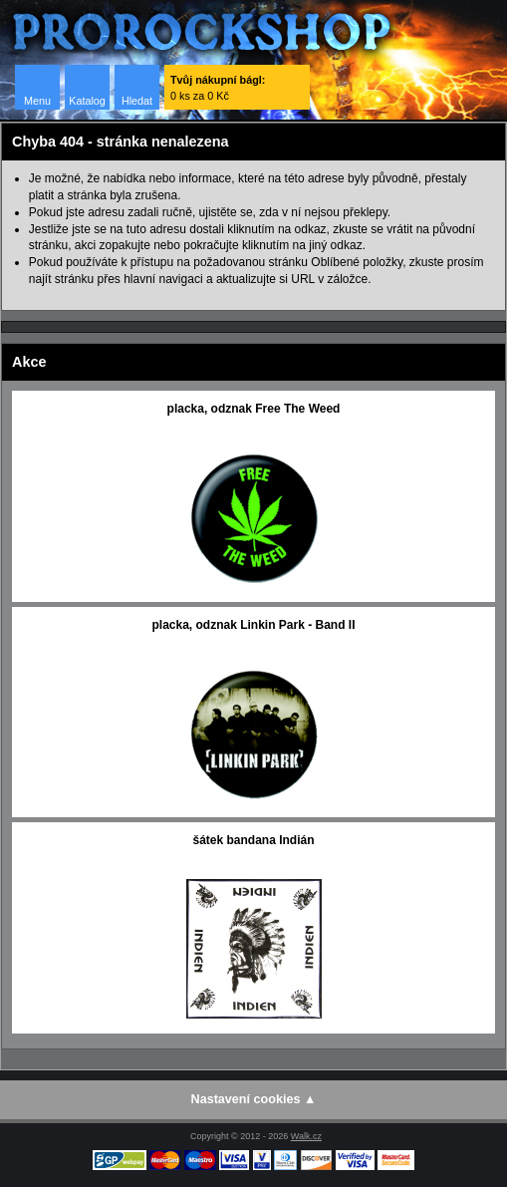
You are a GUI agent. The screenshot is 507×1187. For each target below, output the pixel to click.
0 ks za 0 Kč (217, 88)
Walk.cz (306, 1136)
